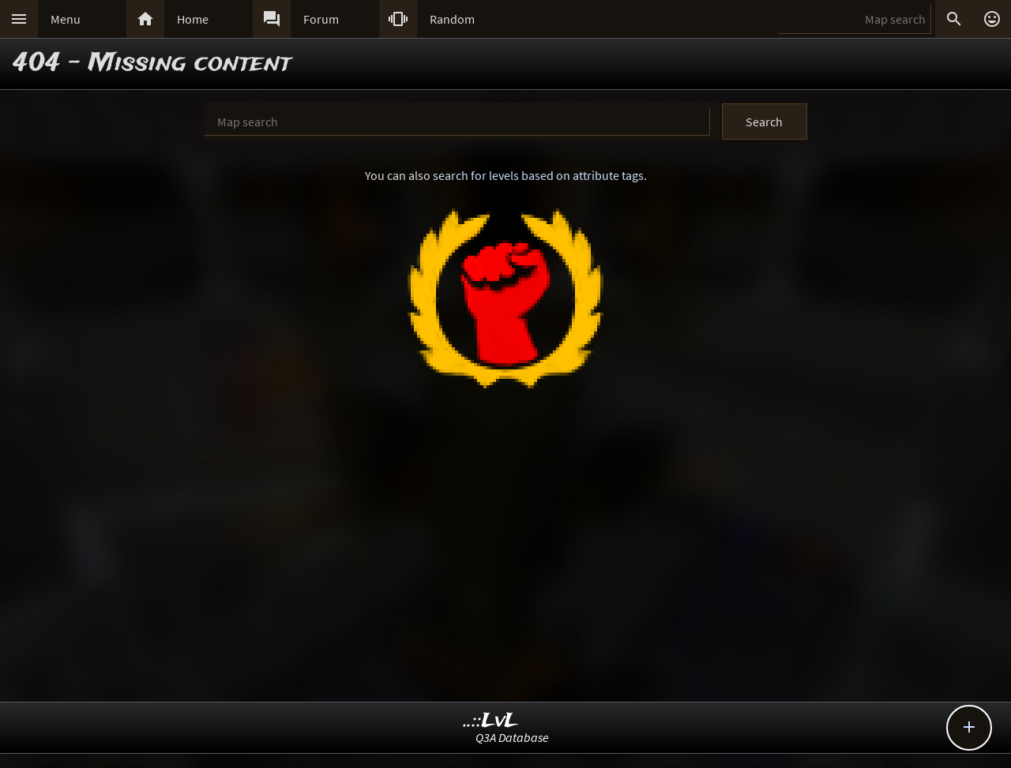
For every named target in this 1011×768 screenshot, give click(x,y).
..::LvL (490, 721)
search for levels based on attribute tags (538, 175)
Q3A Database (512, 737)
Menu (66, 19)
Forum (321, 19)
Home (193, 19)
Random (452, 19)
